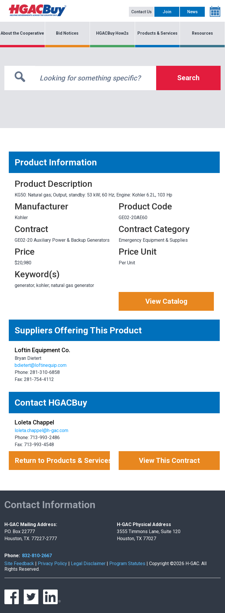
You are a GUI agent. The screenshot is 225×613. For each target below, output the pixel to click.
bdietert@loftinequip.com (41, 365)
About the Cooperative (22, 33)
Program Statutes (127, 563)
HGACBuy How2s (112, 33)
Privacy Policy (52, 563)
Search (188, 78)
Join (167, 11)
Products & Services (157, 33)
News (192, 11)
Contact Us (141, 11)
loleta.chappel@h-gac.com (41, 430)
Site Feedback (19, 563)
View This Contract (169, 460)
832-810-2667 (37, 555)
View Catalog (166, 301)
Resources (202, 33)
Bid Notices (67, 33)
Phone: (12, 555)
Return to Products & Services (62, 460)
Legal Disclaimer (88, 563)
